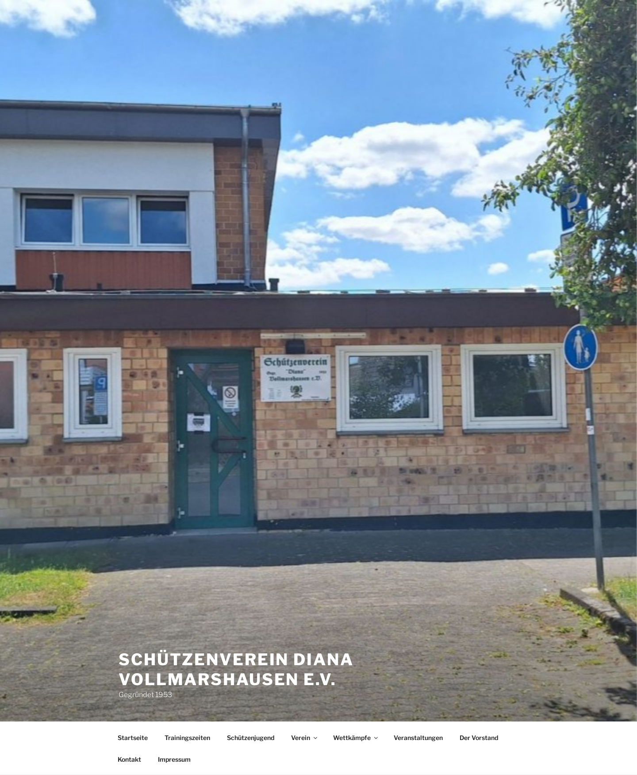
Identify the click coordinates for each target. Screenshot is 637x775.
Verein (304, 737)
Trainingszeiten (187, 737)
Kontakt (129, 759)
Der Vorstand (479, 737)
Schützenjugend (250, 737)
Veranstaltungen (418, 737)
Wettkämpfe (356, 737)
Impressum (174, 759)
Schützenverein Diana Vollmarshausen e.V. (236, 669)
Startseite (133, 737)
